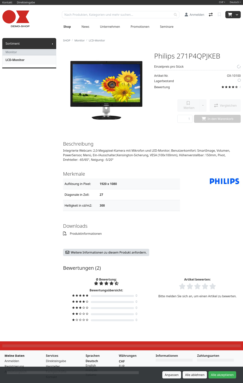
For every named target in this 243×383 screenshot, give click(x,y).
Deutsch (234, 2)
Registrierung (14, 366)
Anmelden (12, 361)
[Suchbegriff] (117, 14)
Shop (67, 27)
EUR (122, 366)
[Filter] (138, 183)
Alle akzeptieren (222, 375)
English (91, 365)
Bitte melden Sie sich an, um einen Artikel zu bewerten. (197, 296)
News (85, 27)
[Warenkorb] (229, 14)
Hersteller (53, 366)
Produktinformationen (82, 234)
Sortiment (13, 43)
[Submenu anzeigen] (52, 43)
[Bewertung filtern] (106, 296)
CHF (221, 2)
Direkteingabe (56, 361)
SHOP (66, 40)
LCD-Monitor (15, 60)
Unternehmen (110, 27)
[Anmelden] (194, 14)
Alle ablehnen (194, 375)
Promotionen (140, 27)
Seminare (167, 27)
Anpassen (172, 375)
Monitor (11, 52)
